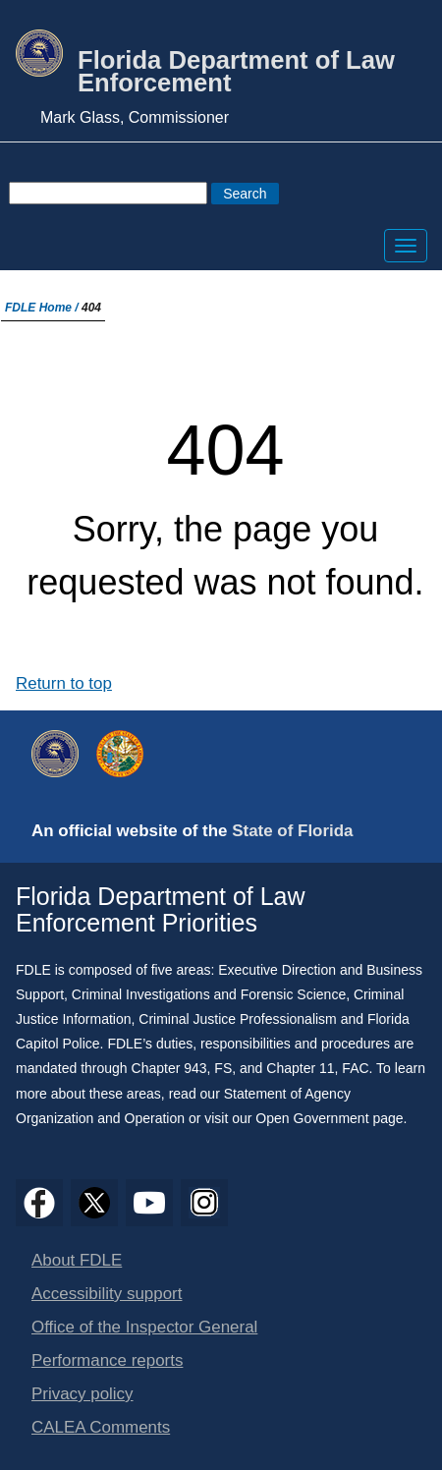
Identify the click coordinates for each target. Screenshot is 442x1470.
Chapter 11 (300, 1068)
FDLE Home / (43, 307)
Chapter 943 (169, 1068)
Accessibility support (106, 1293)
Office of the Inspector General (144, 1327)
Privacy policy (82, 1394)
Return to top (64, 683)
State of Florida (292, 830)
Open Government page (329, 1118)
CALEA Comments (100, 1427)
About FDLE (76, 1260)
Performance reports (107, 1360)
